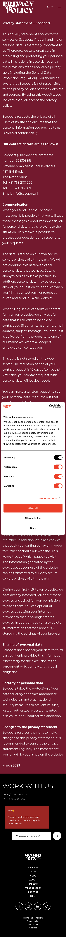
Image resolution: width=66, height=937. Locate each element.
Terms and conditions (33, 918)
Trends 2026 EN (33, 888)
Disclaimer (33, 924)
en (48, 7)
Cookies (33, 928)
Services (33, 867)
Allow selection (33, 518)
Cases (33, 872)
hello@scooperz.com (16, 794)
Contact (33, 892)
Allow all (33, 508)
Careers (33, 884)
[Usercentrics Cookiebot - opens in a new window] (49, 406)
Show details (48, 498)
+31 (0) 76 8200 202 (13, 798)
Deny (33, 528)
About (33, 880)
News (33, 876)
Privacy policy (33, 921)
